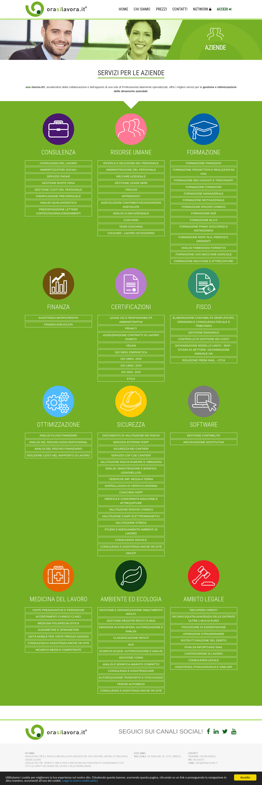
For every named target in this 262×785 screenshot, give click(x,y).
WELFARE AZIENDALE (131, 176)
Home (123, 9)
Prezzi (161, 9)
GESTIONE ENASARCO (203, 332)
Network (202, 9)
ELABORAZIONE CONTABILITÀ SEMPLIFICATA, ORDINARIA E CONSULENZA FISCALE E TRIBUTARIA (204, 321)
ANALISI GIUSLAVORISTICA (58, 202)
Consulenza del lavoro (58, 163)
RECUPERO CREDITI (203, 610)
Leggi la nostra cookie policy (80, 781)
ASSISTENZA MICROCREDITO (58, 317)
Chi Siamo (142, 9)
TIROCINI (131, 189)
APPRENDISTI (131, 196)
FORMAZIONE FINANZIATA (203, 163)
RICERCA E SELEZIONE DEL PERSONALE (131, 163)
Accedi (224, 9)
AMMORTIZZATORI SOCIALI (58, 169)
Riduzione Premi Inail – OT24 (203, 360)
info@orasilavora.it (207, 763)
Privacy (131, 328)
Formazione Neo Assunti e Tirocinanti (203, 180)
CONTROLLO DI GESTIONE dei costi (203, 339)
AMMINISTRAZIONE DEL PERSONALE (131, 169)
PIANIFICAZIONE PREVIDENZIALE (58, 196)
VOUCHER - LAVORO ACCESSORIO (131, 233)
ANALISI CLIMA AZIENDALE (131, 213)
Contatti (179, 9)
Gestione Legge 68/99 (131, 182)
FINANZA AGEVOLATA (58, 324)
